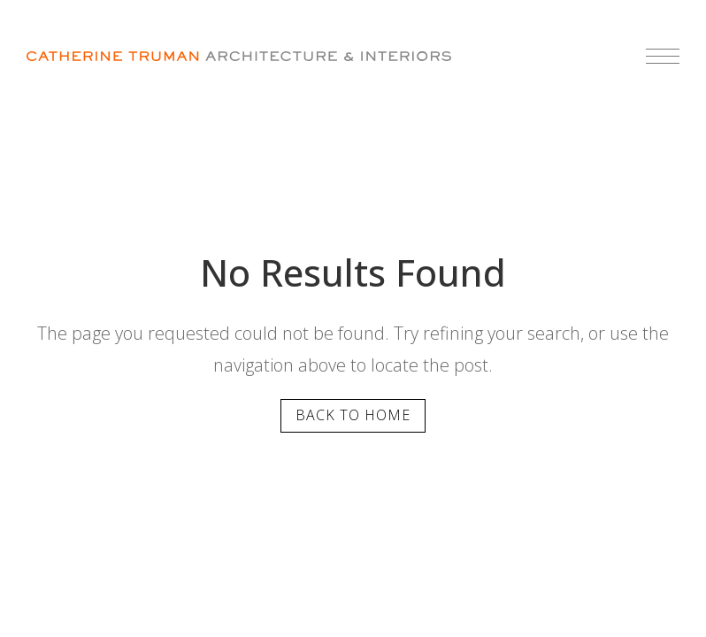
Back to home (353, 415)
